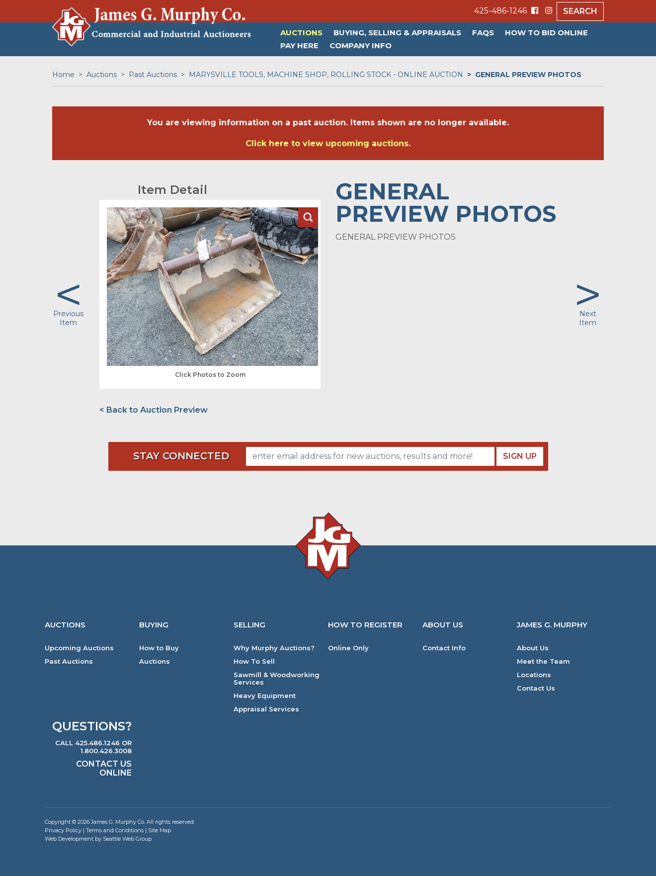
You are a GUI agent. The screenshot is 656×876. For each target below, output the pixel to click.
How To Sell (254, 661)
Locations (534, 675)
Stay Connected (181, 456)
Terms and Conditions (115, 830)
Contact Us (536, 688)
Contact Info (444, 648)
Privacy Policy (63, 830)
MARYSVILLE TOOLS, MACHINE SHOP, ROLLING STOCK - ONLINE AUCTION (326, 74)
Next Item (587, 318)
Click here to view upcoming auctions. (328, 143)
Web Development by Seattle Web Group (98, 838)
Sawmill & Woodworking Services (277, 678)
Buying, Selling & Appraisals (397, 32)
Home (63, 74)
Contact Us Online (104, 768)
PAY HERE (299, 45)
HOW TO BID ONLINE (546, 32)
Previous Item (68, 318)
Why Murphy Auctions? (274, 648)
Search (580, 11)
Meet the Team (543, 661)
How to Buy (159, 648)
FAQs (483, 32)
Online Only (348, 648)
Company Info (360, 45)
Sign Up (520, 456)
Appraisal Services (266, 709)
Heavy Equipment (265, 696)
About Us (533, 648)
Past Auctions (153, 74)
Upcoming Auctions (79, 648)
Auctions (301, 32)
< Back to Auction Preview (153, 410)
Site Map (159, 830)
